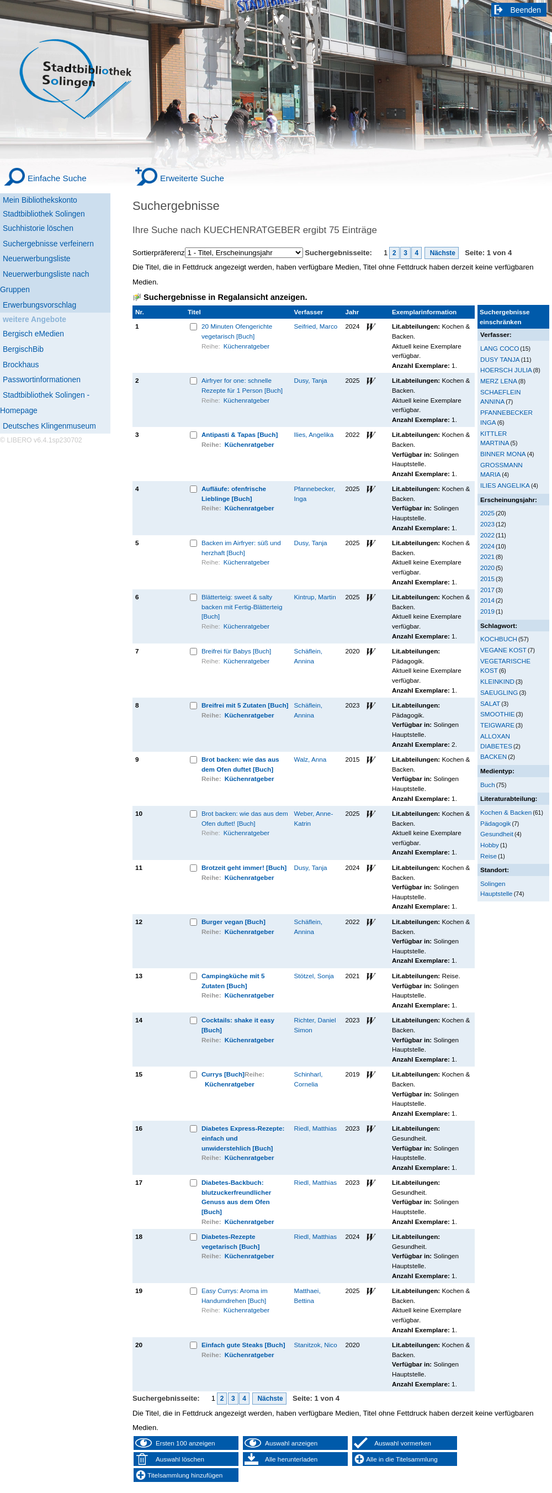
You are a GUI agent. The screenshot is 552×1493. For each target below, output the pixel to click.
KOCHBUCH (498, 638)
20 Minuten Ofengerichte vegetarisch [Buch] (236, 331)
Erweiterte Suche (192, 178)
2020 (487, 567)
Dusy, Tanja (310, 380)
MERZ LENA (498, 380)
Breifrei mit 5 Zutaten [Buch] (245, 705)
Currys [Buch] (223, 1074)
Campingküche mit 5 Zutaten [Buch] (233, 980)
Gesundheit (496, 833)
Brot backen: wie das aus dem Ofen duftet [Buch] (240, 764)
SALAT (490, 703)
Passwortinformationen (42, 379)
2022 (487, 535)
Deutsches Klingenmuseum (49, 425)
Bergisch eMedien (33, 333)
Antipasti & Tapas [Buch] (239, 434)
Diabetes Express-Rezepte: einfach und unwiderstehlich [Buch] (242, 1138)
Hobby (489, 844)
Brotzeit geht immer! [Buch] (243, 867)
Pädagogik (495, 823)
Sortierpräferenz (158, 253)
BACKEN (493, 756)
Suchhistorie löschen (38, 228)
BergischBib (23, 349)
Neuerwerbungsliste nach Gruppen (44, 282)
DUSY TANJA (500, 359)
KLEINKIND (497, 681)
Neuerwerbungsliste (37, 258)
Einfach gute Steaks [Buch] (243, 1344)
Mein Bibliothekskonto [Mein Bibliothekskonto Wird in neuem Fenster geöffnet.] (40, 200)
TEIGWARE (497, 725)
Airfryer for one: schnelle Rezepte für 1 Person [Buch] (242, 385)
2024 (487, 546)
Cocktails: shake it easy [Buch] (237, 1024)
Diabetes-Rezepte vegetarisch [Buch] (230, 1241)
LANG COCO (499, 348)
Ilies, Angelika (314, 434)
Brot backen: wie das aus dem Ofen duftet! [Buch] (244, 818)
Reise (488, 855)
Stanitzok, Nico (315, 1344)
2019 (487, 611)
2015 (487, 578)
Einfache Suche (57, 178)
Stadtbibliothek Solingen (44, 213)
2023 (487, 523)
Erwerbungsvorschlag (39, 304)
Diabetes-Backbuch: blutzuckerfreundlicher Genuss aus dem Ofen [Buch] (236, 1197)
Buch (487, 784)
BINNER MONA (503, 453)
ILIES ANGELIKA (505, 485)
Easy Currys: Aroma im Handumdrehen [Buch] (234, 1295)
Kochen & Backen (506, 812)
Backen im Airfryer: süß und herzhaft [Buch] (241, 547)
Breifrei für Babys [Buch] (236, 651)
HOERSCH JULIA (506, 369)
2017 (487, 589)
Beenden (526, 10)
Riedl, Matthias (315, 1128)
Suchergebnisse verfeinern (48, 243)
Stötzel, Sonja (314, 975)
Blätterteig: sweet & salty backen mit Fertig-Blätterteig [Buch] (242, 606)
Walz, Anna (310, 759)
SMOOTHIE (497, 714)
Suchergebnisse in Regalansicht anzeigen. (225, 297)
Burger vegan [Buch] (233, 921)
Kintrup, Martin (315, 596)
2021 (487, 556)
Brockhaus (21, 364)
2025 (487, 512)
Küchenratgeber (246, 346)
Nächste (441, 253)
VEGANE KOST (503, 649)
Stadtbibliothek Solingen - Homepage (44, 403)
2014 (487, 600)
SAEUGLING (499, 692)
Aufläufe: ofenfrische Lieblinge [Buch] (233, 493)
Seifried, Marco (316, 326)
